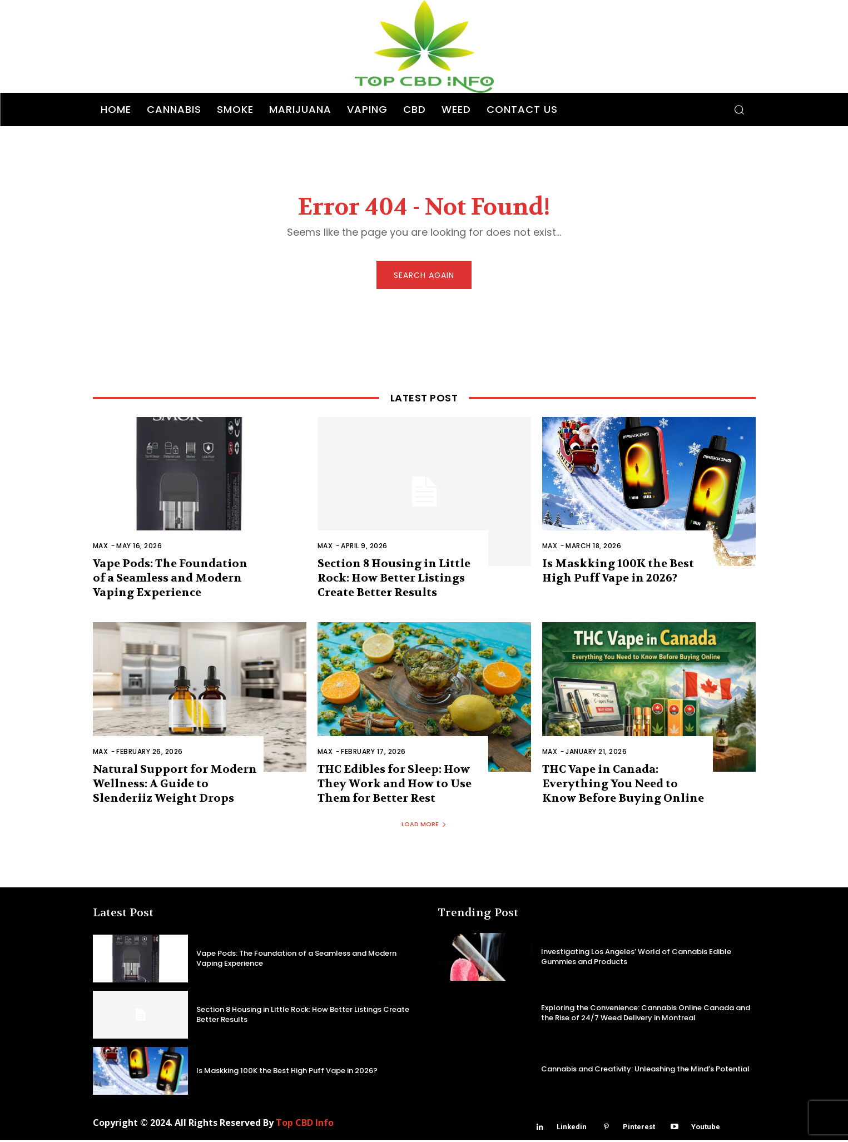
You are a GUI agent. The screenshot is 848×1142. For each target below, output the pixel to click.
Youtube (705, 1129)
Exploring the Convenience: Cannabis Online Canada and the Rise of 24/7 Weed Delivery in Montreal (645, 1015)
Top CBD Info (305, 1125)
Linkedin (572, 1129)
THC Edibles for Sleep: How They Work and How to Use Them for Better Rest (395, 785)
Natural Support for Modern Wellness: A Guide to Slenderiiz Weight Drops (175, 785)
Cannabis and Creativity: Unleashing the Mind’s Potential (645, 1071)
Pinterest (639, 1129)
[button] (739, 109)
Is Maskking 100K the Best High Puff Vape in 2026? (618, 573)
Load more (424, 826)
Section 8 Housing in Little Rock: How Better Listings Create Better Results (394, 580)
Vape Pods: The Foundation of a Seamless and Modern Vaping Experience (170, 580)
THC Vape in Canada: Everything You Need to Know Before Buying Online (623, 785)
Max (100, 548)
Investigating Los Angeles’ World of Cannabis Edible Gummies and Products (636, 959)
